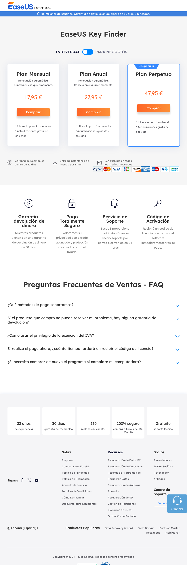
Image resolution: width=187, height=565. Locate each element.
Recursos (115, 452)
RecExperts (153, 532)
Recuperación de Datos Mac (125, 466)
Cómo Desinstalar (73, 497)
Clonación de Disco (119, 510)
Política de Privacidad (75, 472)
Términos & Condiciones (77, 491)
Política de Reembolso (76, 479)
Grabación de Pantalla (122, 516)
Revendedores (163, 460)
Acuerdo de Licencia (74, 485)
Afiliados (159, 479)
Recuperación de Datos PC (124, 460)
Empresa (67, 460)
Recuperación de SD (120, 497)
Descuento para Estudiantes (79, 503)
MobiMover (172, 532)
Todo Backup (146, 528)
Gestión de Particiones (122, 503)
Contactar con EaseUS (76, 466)
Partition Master (169, 528)
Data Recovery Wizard (119, 528)
